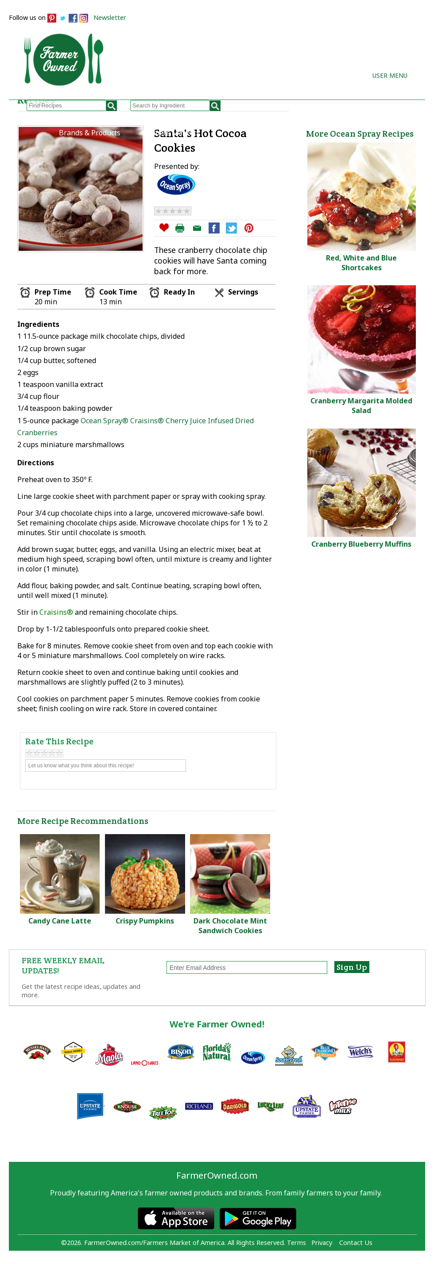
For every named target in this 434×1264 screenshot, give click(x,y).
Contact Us (355, 1242)
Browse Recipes (85, 123)
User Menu (389, 75)
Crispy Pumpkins (145, 921)
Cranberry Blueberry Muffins (361, 544)
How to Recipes (219, 123)
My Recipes (152, 123)
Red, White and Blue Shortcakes (361, 262)
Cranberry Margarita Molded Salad (361, 405)
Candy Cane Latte (59, 921)
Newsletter (109, 17)
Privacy (321, 1242)
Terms (296, 1242)
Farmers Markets (171, 133)
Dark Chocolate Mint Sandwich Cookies (230, 925)
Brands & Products (89, 133)
